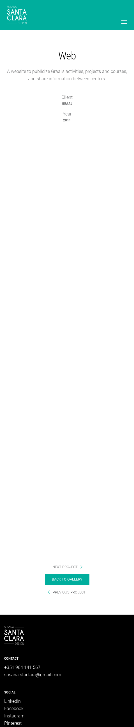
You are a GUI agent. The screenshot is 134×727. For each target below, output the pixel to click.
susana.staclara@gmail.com (32, 674)
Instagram (14, 716)
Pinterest (13, 723)
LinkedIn (12, 701)
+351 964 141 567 (22, 667)
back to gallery (67, 579)
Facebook (14, 708)
